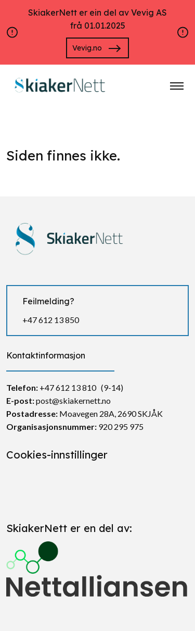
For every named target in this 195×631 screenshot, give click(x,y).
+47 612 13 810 (68, 387)
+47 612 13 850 (50, 320)
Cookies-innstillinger (57, 454)
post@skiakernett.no (73, 400)
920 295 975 (121, 426)
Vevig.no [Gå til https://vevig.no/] (87, 48)
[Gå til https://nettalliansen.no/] (97, 565)
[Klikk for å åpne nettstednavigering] (177, 86)
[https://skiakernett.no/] (58, 85)
